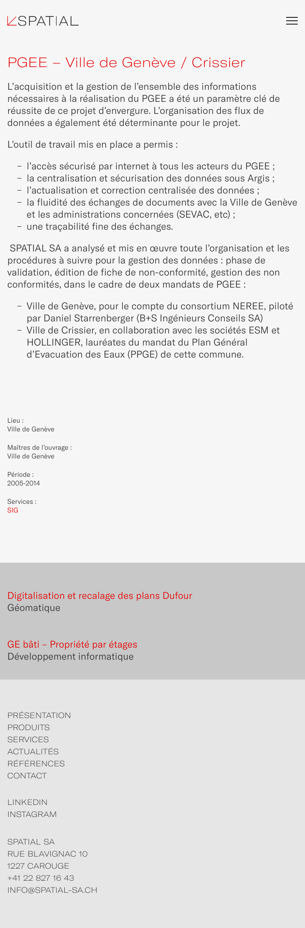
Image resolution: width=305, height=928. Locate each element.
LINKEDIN (27, 802)
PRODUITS (28, 728)
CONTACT (27, 776)
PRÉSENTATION (39, 715)
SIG (12, 510)
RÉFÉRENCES (36, 764)
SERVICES (28, 740)
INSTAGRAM (32, 814)
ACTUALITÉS (33, 752)
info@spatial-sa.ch (52, 890)
